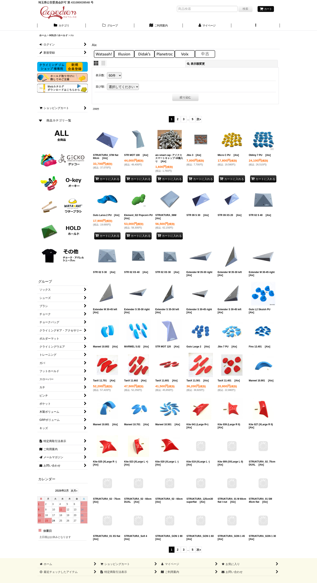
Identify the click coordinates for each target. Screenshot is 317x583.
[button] (255, 25)
